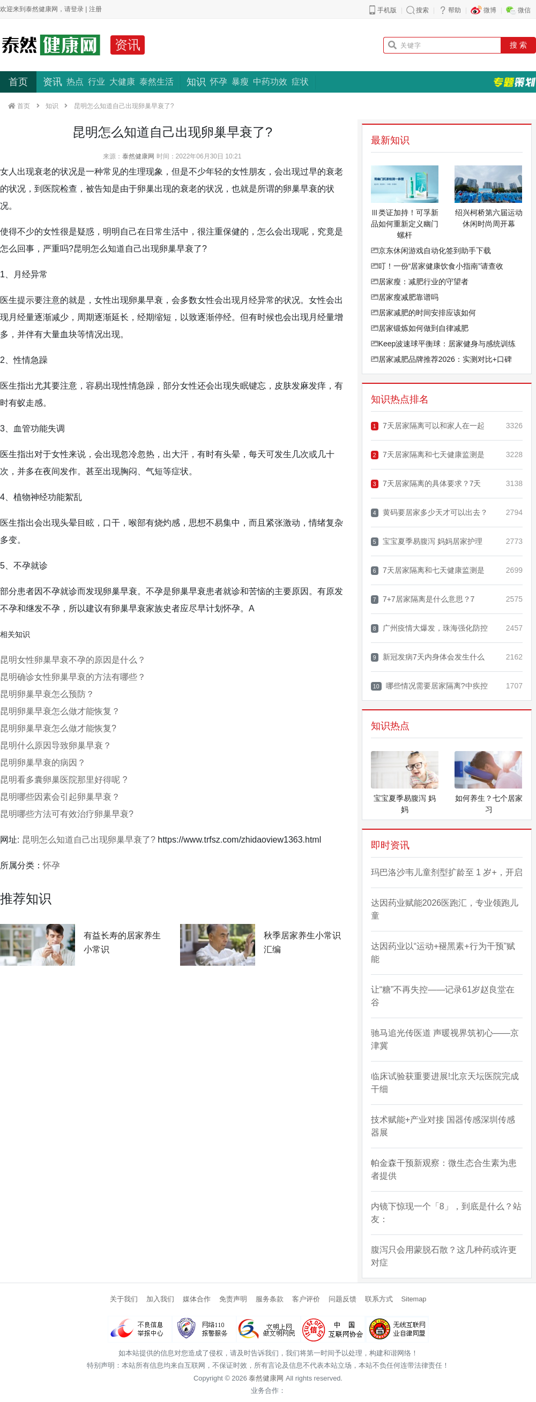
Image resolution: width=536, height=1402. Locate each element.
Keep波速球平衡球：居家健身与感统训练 (443, 343)
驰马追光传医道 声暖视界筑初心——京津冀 (445, 1039)
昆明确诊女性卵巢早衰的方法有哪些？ (73, 676)
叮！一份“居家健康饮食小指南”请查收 (437, 266)
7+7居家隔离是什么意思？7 (423, 599)
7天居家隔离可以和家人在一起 (428, 425)
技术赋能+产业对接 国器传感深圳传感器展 (443, 1126)
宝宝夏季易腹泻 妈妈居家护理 (426, 541)
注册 (95, 9)
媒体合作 (197, 1299)
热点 (75, 81)
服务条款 (270, 1299)
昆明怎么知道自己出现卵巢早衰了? (88, 839)
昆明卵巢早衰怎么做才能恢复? (58, 728)
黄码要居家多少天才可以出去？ (429, 512)
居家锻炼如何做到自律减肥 (419, 328)
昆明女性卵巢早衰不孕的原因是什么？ (73, 659)
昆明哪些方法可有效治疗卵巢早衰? (66, 814)
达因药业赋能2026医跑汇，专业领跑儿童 (445, 909)
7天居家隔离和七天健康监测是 (428, 454)
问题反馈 (342, 1299)
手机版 (387, 10)
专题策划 (514, 81)
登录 (77, 9)
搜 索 (518, 45)
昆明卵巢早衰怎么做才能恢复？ (60, 711)
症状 (300, 81)
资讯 (127, 44)
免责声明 (233, 1299)
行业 (96, 81)
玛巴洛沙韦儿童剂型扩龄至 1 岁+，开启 (447, 872)
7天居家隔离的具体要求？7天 (426, 483)
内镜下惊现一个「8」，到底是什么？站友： (446, 1213)
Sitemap (414, 1299)
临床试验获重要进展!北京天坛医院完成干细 (445, 1083)
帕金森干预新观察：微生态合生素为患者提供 (444, 1169)
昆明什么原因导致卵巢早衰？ (55, 745)
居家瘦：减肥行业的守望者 (419, 281)
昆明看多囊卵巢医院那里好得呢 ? (63, 779)
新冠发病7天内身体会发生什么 (428, 657)
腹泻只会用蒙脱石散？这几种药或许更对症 (444, 1256)
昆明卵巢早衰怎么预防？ (47, 694)
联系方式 (379, 1299)
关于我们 (124, 1299)
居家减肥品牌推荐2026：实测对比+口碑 (441, 359)
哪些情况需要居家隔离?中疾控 (429, 686)
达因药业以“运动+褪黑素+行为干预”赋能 (443, 953)
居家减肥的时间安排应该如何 (423, 312)
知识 (196, 82)
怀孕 (218, 81)
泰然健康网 (138, 156)
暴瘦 (240, 81)
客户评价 (306, 1299)
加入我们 (160, 1299)
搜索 (422, 10)
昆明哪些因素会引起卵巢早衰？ (60, 796)
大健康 (122, 81)
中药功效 (270, 81)
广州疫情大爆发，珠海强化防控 (429, 628)
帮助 (454, 10)
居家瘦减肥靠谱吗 (404, 297)
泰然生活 (156, 81)
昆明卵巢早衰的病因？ (43, 762)
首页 (18, 82)
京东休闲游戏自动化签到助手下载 (431, 250)
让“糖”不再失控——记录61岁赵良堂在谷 (443, 996)
